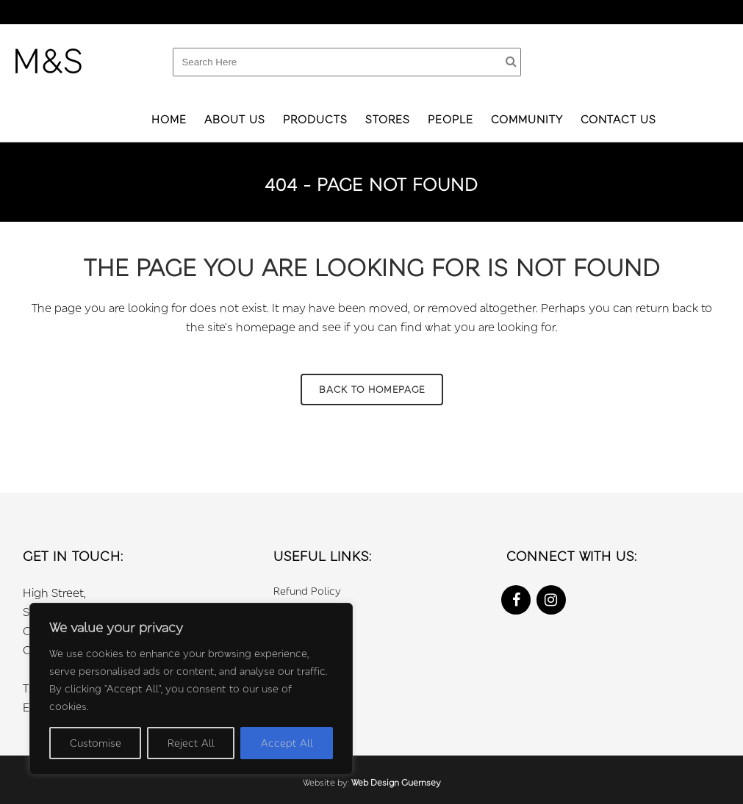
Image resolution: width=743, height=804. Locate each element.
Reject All (191, 742)
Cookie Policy (306, 630)
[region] (191, 689)
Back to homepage (372, 389)
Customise (95, 742)
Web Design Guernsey (396, 782)
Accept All (287, 742)
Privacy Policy (307, 610)
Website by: (327, 782)
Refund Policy (307, 590)
